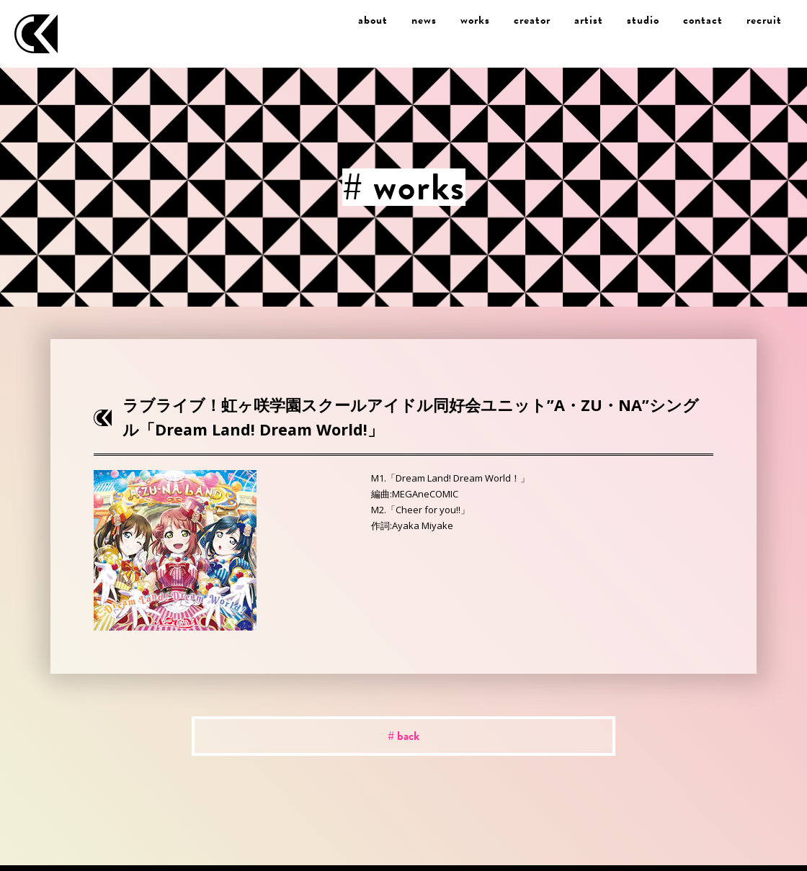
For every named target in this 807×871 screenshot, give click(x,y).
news (424, 20)
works (475, 20)
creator (532, 20)
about (373, 20)
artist (588, 20)
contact (703, 20)
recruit (764, 20)
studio (643, 20)
